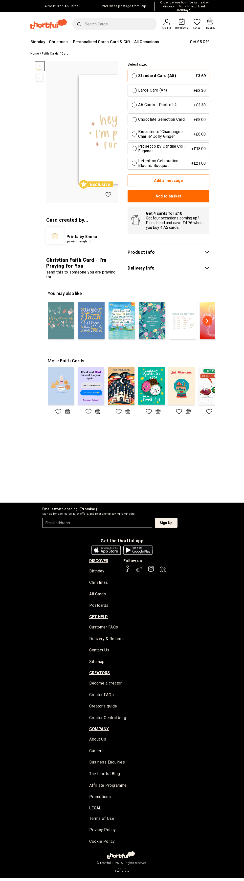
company (99, 730)
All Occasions (146, 41)
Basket (210, 28)
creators (99, 674)
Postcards (99, 606)
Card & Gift (120, 41)
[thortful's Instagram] (151, 571)
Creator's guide (103, 707)
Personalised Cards (91, 41)
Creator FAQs (101, 696)
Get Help (98, 617)
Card (65, 53)
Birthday (37, 41)
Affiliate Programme (108, 787)
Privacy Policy (102, 832)
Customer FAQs (103, 627)
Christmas (58, 41)
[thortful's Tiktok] (139, 571)
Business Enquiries (107, 764)
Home (34, 53)
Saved (197, 28)
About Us (97, 741)
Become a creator (105, 684)
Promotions (100, 799)
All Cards (97, 594)
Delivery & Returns (106, 639)
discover (98, 560)
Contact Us (99, 650)
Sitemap (97, 662)
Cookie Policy (102, 844)
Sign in (166, 28)
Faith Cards (50, 53)
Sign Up (166, 523)
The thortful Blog (104, 775)
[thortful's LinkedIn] (163, 571)
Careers (96, 752)
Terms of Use (101, 821)
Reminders (182, 28)
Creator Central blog (107, 719)
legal (95, 810)
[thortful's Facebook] (127, 571)
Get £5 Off (199, 41)
